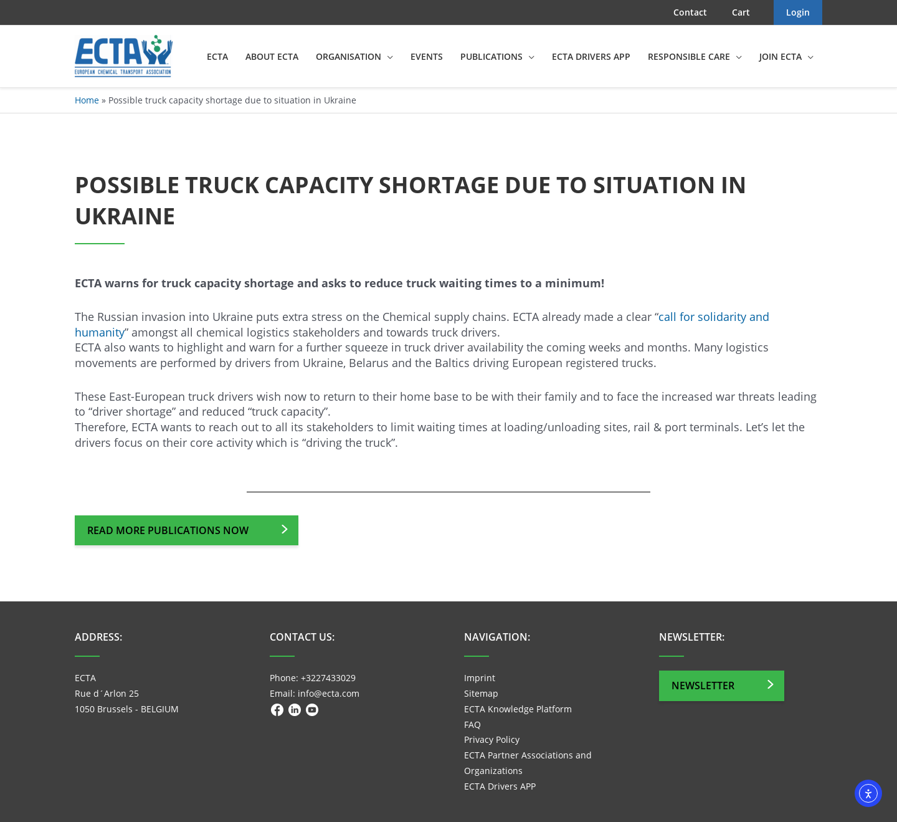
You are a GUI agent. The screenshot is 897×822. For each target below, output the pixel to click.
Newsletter (703, 685)
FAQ (472, 724)
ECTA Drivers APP (500, 786)
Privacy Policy (492, 739)
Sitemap (481, 693)
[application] (387, 56)
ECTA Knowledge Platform (518, 709)
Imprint (479, 678)
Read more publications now (168, 530)
